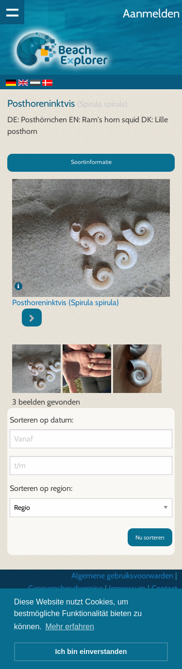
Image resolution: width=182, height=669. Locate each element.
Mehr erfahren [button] (69, 626)
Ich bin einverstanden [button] (91, 651)
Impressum (127, 588)
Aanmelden (151, 13)
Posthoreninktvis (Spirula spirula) (65, 302)
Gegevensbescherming (65, 588)
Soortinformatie (91, 161)
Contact (164, 588)
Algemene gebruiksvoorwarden (122, 575)
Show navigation (12, 12)
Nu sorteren (150, 537)
